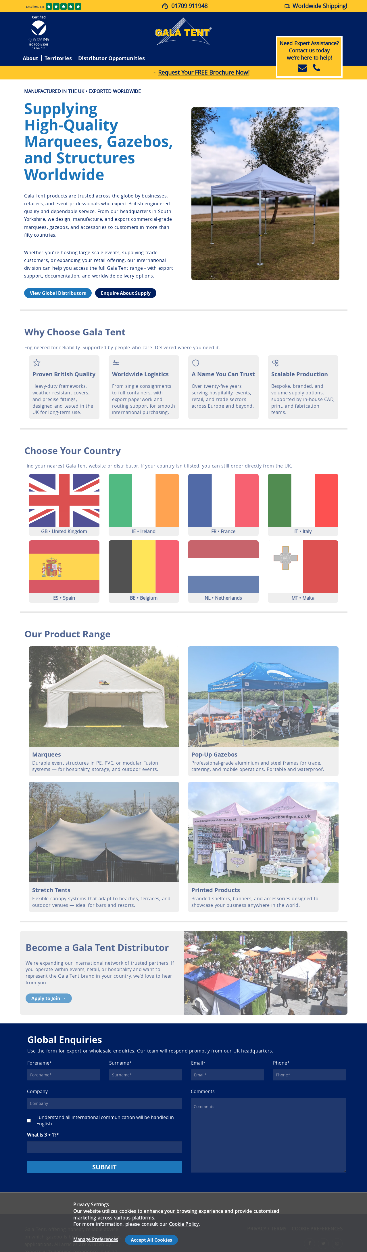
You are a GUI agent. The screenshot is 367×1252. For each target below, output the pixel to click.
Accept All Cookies (151, 1240)
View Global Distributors (58, 293)
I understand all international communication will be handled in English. (105, 1120)
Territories (58, 58)
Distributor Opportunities (111, 58)
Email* (198, 1063)
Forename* (39, 1063)
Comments (203, 1091)
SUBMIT (104, 1166)
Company (37, 1091)
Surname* (120, 1063)
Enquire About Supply (126, 293)
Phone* (281, 1063)
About (30, 58)
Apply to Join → (48, 998)
